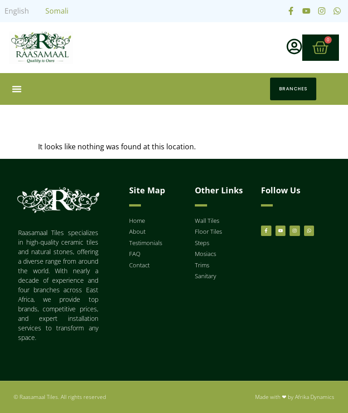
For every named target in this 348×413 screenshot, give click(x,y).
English (17, 11)
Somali (56, 11)
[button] (16, 89)
